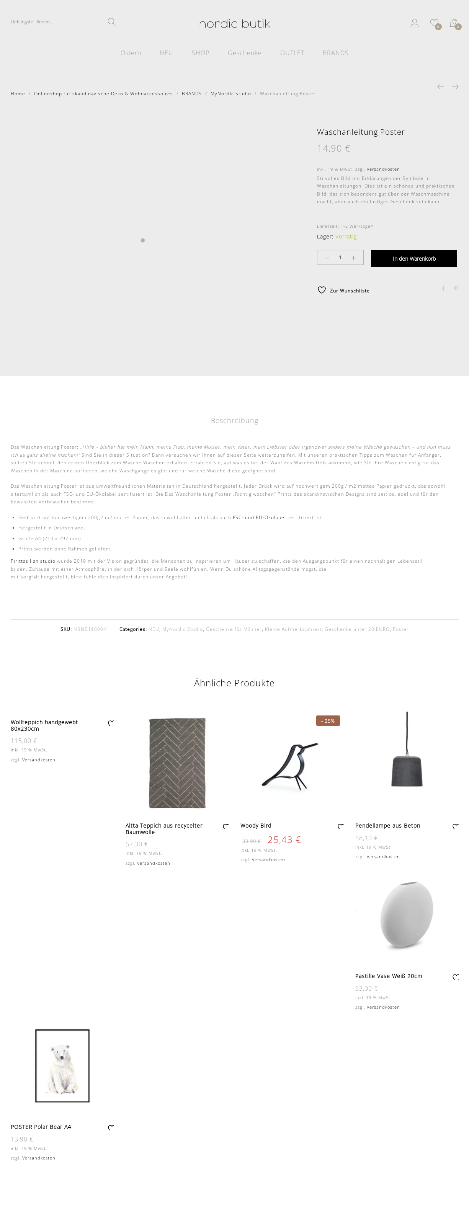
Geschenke (245, 53)
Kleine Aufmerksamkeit (293, 629)
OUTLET (292, 53)
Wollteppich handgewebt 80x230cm (44, 725)
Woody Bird (255, 825)
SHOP (200, 53)
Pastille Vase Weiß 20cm (388, 976)
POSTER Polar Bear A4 (41, 1126)
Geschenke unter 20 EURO (357, 629)
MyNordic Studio (182, 629)
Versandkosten (383, 169)
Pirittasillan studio (33, 561)
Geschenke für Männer (234, 629)
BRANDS (336, 53)
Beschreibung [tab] (234, 420)
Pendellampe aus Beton (387, 825)
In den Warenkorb (414, 258)
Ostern (131, 53)
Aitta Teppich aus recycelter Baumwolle (164, 829)
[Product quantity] (340, 257)
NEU (166, 53)
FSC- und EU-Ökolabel (259, 517)
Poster (401, 629)
